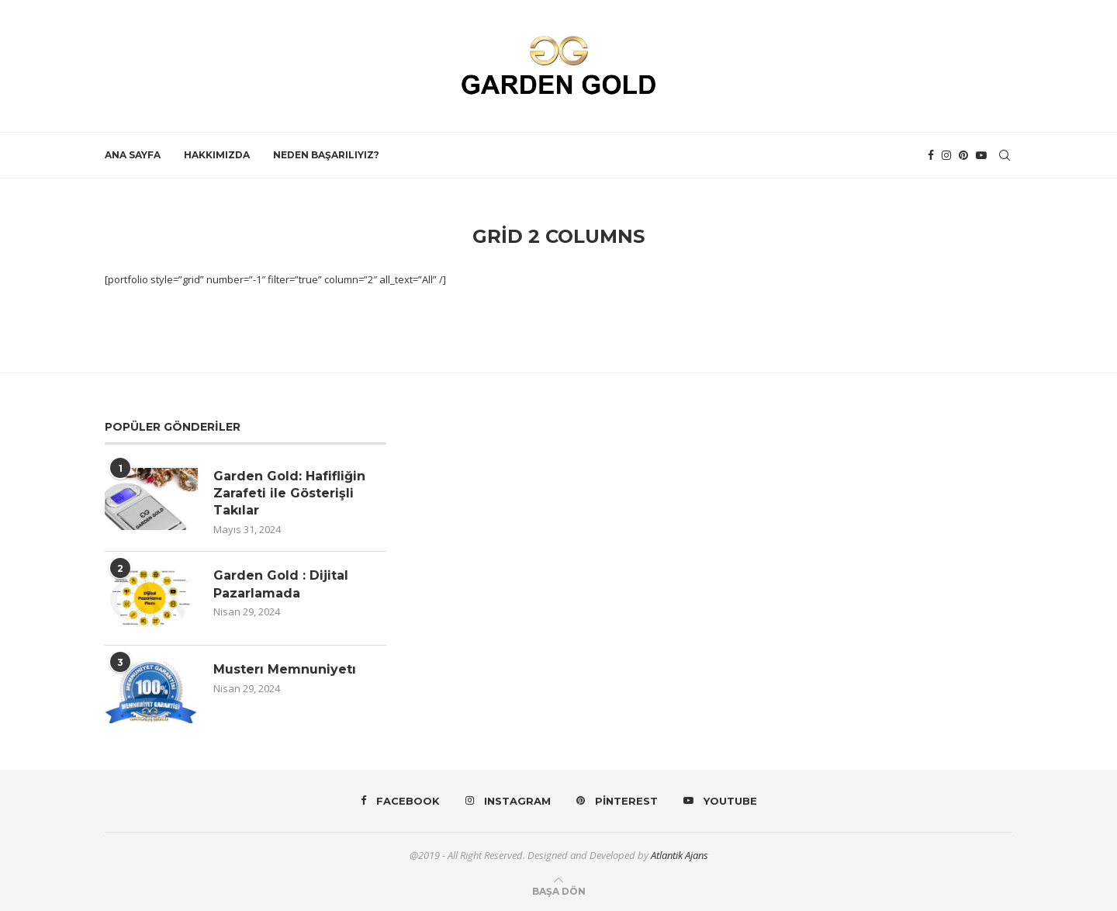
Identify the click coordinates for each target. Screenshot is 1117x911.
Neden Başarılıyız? (326, 155)
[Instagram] (946, 155)
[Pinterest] (963, 155)
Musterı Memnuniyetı (284, 669)
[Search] (1004, 155)
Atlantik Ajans (679, 855)
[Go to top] (559, 891)
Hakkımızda (217, 155)
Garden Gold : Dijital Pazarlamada (280, 584)
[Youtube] (981, 155)
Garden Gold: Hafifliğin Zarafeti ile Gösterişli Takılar (289, 493)
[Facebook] (931, 155)
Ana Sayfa (133, 155)
